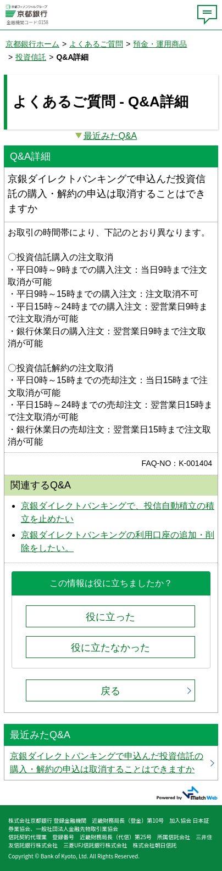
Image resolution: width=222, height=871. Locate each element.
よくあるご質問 (96, 44)
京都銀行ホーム (32, 44)
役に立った (110, 616)
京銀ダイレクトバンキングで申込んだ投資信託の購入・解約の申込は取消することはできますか (111, 763)
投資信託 (30, 57)
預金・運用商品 (160, 44)
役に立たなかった (110, 647)
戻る (110, 690)
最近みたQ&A (110, 136)
